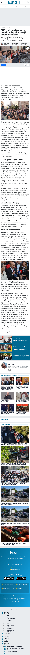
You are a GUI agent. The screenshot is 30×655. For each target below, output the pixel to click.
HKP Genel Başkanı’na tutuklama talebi (5, 401)
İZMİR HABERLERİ (22, 598)
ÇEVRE (4, 598)
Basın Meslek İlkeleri (13, 595)
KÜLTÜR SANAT (6, 600)
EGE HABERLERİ (9, 618)
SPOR (21, 600)
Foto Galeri (6, 633)
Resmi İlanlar (8, 628)
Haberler (3, 27)
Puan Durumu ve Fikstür (8, 588)
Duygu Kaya (11, 364)
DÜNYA (7, 627)
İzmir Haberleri (4, 6)
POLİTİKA (9, 27)
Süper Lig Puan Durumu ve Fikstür (14, 648)
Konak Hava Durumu (7, 584)
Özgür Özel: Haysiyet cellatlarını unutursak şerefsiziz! (7, 413)
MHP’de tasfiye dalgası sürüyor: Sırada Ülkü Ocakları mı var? (22, 401)
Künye (5, 595)
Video (5, 635)
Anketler (5, 638)
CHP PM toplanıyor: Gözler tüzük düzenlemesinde (21, 413)
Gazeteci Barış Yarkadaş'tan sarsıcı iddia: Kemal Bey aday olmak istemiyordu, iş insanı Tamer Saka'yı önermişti (7, 388)
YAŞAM (24, 600)
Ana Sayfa (5, 612)
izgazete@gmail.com (15, 569)
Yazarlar (5, 636)
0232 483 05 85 (16, 567)
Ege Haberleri (19, 6)
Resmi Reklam (9, 630)
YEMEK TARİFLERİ (15, 601)
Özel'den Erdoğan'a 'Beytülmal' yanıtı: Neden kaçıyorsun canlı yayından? (22, 387)
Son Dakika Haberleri (7, 591)
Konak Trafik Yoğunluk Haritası (21, 585)
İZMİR (7, 617)
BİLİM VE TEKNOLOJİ (18, 597)
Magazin (26, 6)
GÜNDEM (25, 597)
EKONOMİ (16, 598)
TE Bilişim (18, 605)
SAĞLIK (17, 600)
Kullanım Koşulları (23, 595)
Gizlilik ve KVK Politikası (7, 597)
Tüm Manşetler (20, 588)
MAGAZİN (13, 600)
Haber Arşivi (19, 591)
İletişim (5, 641)
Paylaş (3, 64)
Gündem (12, 6)
